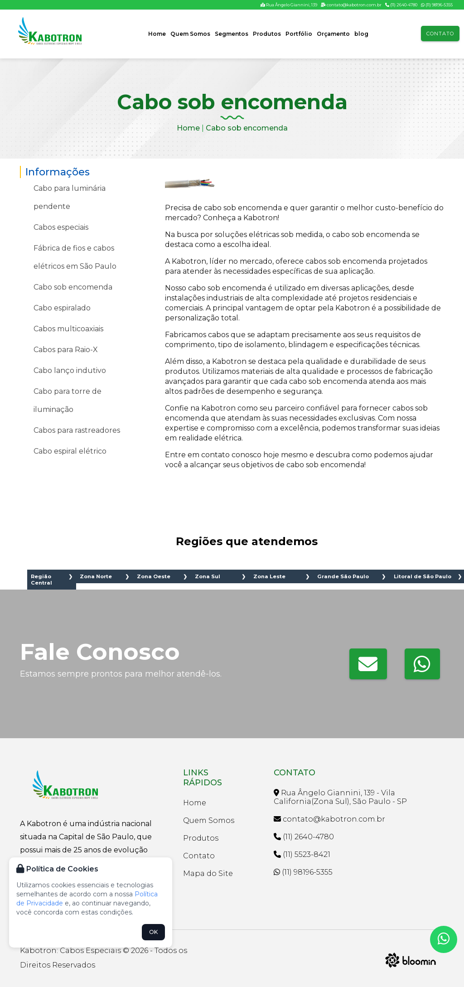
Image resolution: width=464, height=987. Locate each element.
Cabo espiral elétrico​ (70, 451)
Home (157, 33)
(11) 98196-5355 (437, 4)
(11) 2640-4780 (401, 4)
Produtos (267, 33)
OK (153, 932)
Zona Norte (96, 576)
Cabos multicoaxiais (68, 328)
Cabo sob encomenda (247, 128)
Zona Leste (269, 576)
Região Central (41, 579)
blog (361, 33)
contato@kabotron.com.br (351, 4)
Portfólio (298, 33)
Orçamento (333, 33)
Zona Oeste (153, 576)
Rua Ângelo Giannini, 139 (289, 4)
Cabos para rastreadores (77, 430)
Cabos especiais (61, 227)
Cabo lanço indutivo (70, 370)
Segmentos (231, 33)
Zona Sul (207, 576)
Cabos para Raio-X (66, 349)
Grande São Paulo (343, 576)
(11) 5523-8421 (302, 854)
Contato (440, 33)
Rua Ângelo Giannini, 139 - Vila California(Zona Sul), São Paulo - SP (340, 797)
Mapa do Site (208, 873)
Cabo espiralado (62, 308)
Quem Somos (190, 33)
